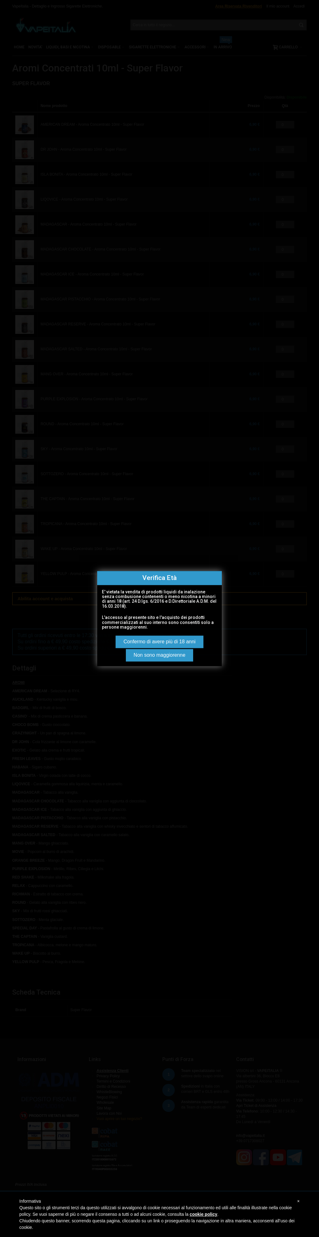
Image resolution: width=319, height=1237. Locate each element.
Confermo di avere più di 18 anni (159, 641)
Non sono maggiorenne (159, 655)
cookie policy (203, 1214)
